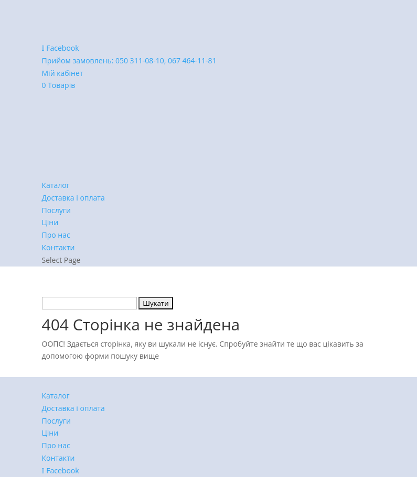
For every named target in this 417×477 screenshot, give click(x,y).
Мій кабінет (62, 73)
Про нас (56, 235)
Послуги (56, 210)
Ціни (50, 222)
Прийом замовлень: (129, 60)
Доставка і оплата (73, 198)
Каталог (56, 185)
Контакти (58, 247)
